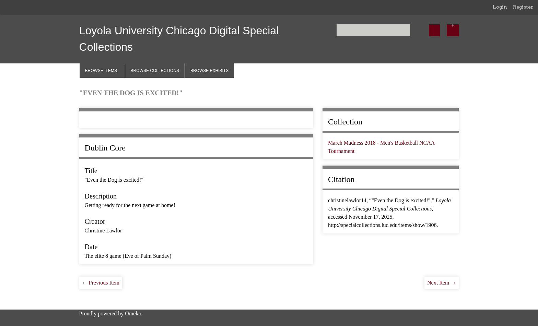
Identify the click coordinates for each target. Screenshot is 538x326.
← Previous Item (100, 283)
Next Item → (441, 283)
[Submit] (434, 30)
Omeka (133, 313)
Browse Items (101, 70)
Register (523, 7)
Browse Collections (155, 70)
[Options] (453, 30)
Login (500, 7)
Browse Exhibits (209, 70)
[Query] (373, 30)
